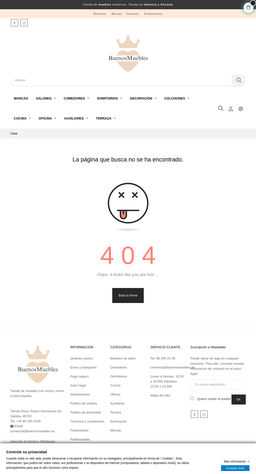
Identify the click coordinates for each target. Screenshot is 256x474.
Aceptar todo (235, 468)
